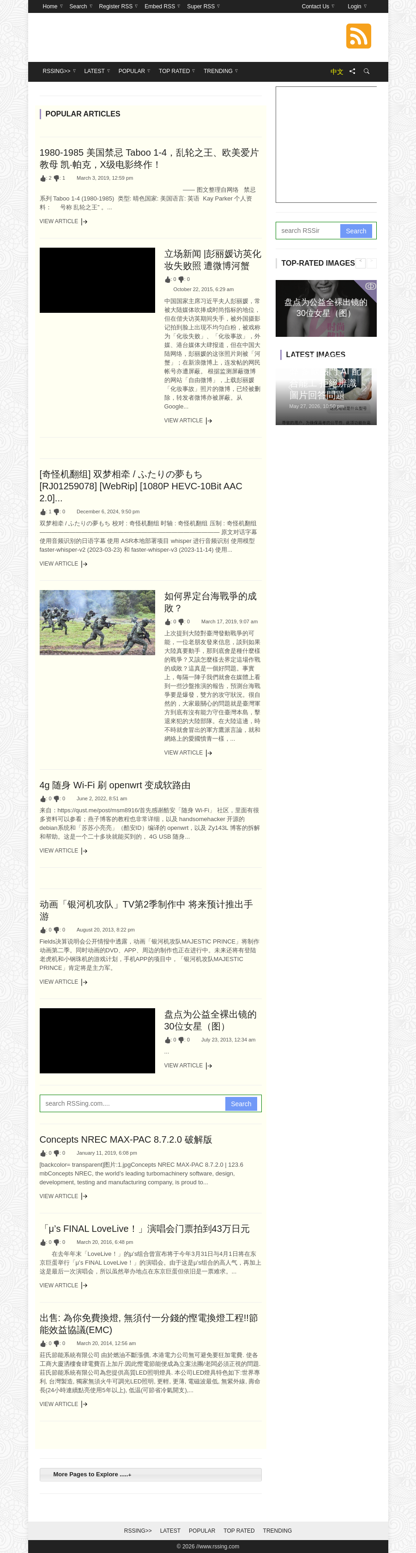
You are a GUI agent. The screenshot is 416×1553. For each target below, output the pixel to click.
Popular (202, 1531)
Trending (277, 1531)
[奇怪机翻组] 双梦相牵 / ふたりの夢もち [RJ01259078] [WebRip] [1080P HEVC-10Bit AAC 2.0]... (141, 486)
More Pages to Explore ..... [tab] (91, 1474)
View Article (64, 222)
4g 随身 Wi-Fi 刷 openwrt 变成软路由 (115, 785)
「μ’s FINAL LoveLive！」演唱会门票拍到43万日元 (145, 1229)
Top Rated (238, 1531)
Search (241, 1104)
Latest (170, 1531)
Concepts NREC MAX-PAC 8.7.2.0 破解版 (126, 1139)
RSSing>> (138, 1531)
